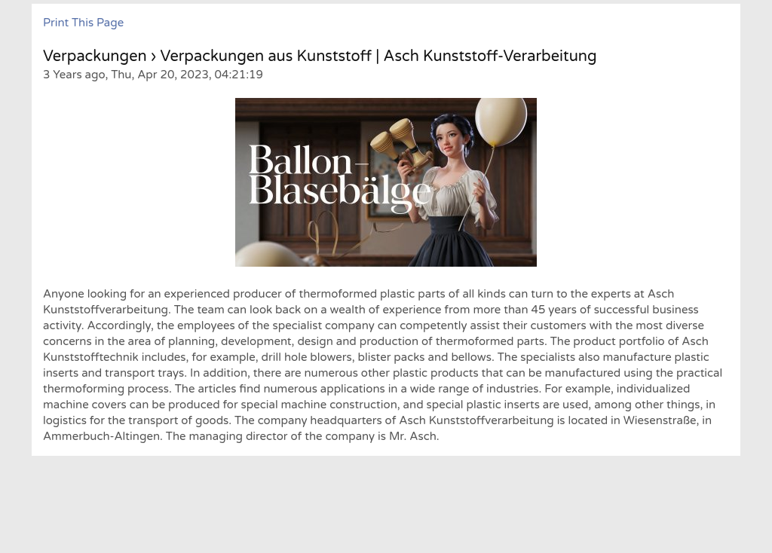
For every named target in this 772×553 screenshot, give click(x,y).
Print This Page (83, 22)
